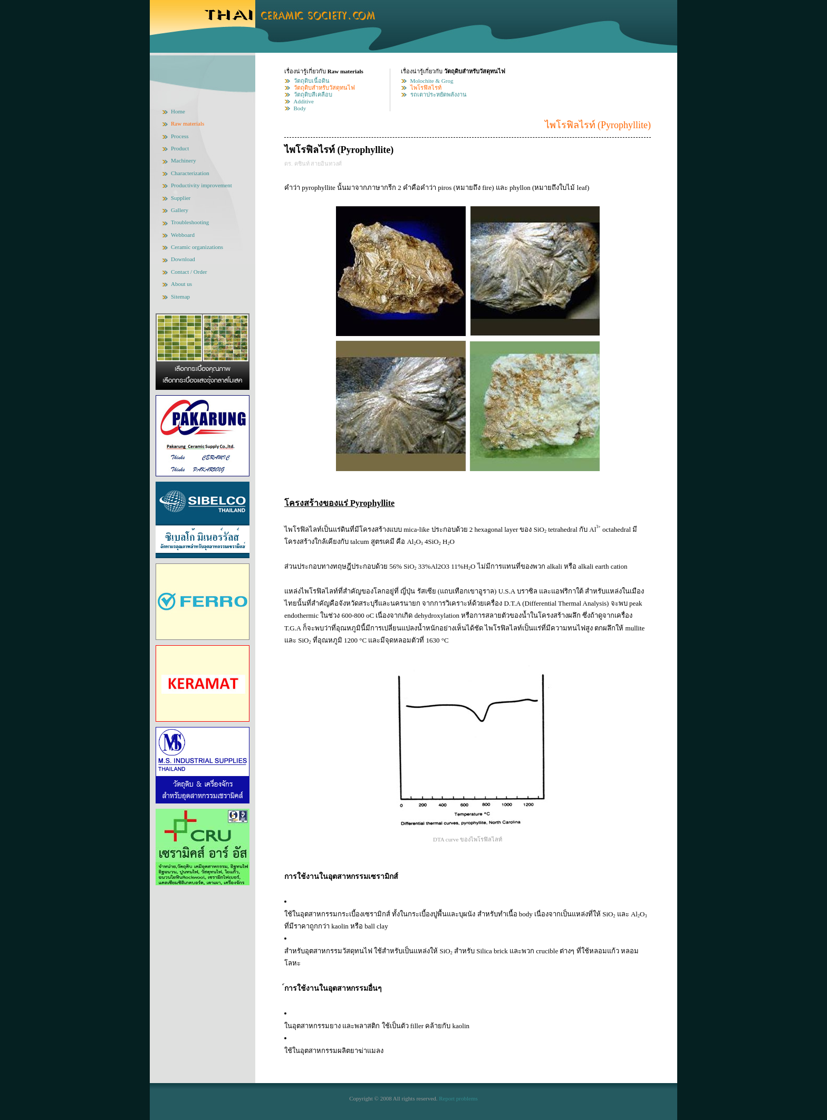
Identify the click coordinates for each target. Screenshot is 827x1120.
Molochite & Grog (432, 81)
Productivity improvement (201, 185)
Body (300, 108)
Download (183, 259)
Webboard (183, 235)
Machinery (183, 160)
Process (180, 136)
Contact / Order (189, 272)
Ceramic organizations (197, 247)
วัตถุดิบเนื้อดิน (312, 81)
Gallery (179, 210)
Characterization (190, 173)
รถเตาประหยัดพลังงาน (438, 94)
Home (178, 111)
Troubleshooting (190, 222)
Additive (304, 101)
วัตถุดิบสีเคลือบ (313, 94)
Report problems (458, 1098)
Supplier (180, 198)
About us (181, 284)
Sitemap (180, 296)
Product (180, 148)
